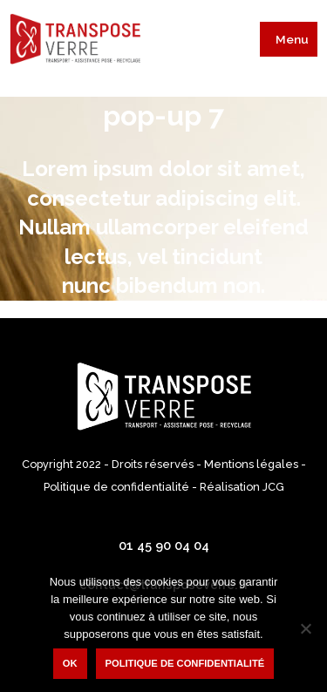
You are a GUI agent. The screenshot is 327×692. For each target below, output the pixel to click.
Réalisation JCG (242, 486)
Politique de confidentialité (116, 486)
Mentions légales (251, 464)
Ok (70, 663)
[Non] (305, 628)
